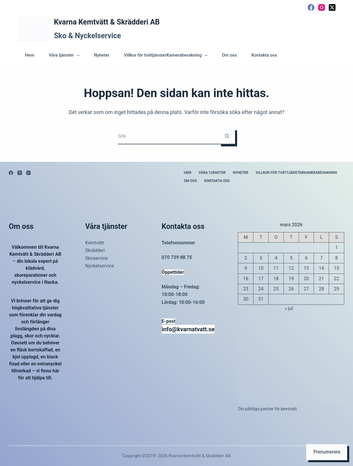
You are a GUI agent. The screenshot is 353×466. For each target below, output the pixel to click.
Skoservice (96, 258)
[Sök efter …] (168, 136)
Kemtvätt (94, 243)
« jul (289, 308)
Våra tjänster (65, 55)
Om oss (229, 55)
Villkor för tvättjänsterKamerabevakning (166, 55)
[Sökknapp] (227, 136)
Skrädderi (95, 250)
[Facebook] (311, 7)
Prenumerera (326, 452)
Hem (29, 55)
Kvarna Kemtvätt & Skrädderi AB (107, 22)
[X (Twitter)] (332, 7)
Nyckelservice (99, 266)
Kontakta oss (264, 55)
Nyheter (101, 55)
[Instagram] (321, 7)
